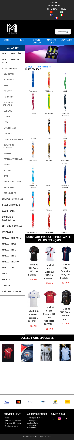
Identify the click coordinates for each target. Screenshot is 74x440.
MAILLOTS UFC (9, 268)
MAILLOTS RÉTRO (51, 41)
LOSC (5, 122)
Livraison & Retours (13, 423)
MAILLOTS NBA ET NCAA (10, 61)
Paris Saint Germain (13, 159)
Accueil (53, 2)
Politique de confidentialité (33, 422)
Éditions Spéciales (12, 226)
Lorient (7, 117)
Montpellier (9, 128)
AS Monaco (8, 80)
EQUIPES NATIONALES (12, 199)
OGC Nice (7, 134)
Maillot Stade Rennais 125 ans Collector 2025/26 (49, 315)
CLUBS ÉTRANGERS (11, 205)
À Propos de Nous (36, 418)
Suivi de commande (13, 421)
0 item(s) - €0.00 (56, 9)
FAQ (22, 40)
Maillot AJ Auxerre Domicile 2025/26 (33, 316)
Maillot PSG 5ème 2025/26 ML (65, 313)
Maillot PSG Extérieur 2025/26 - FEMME (49, 272)
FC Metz (7, 91)
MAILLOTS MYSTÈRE (11, 53)
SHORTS (6, 280)
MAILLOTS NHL (9, 256)
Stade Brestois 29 (12, 182)
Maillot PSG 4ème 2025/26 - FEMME (33, 269)
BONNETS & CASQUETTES (8, 218)
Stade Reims (9, 188)
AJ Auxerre (9, 74)
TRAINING (6, 285)
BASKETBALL (8, 211)
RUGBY (5, 274)
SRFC (5, 176)
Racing (6, 165)
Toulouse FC (9, 193)
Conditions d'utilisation (32, 426)
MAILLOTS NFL (9, 250)
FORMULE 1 (7, 232)
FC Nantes (8, 97)
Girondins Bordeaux (8, 104)
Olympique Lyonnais (13, 139)
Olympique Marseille (8, 146)
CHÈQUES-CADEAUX (36, 41)
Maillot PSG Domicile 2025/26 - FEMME (65, 271)
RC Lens (7, 170)
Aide (7, 418)
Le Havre (7, 111)
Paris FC (7, 153)
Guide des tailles (11, 426)
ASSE (5, 86)
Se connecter (53, 5)
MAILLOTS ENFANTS (11, 238)
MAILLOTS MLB (9, 244)
